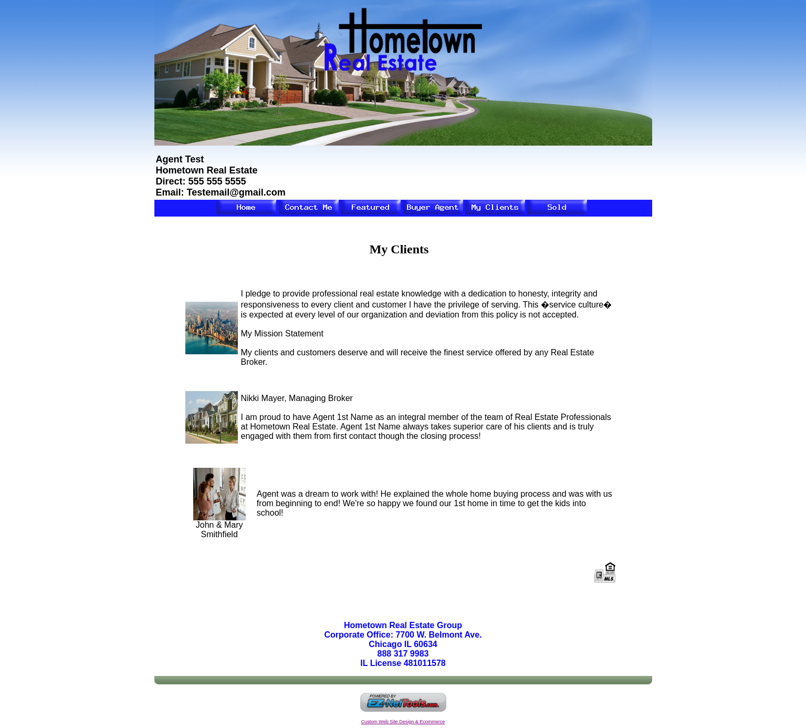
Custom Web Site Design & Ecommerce (403, 721)
